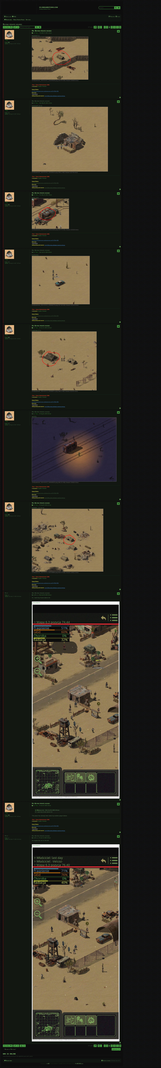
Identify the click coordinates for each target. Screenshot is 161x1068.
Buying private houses (12, 24)
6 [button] (104, 27)
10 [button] (114, 27)
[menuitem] (14, 16)
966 (9, 42)
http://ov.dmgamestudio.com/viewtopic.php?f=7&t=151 (45, 91)
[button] (95, 27)
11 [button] (117, 27)
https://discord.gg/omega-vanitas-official (55, 96)
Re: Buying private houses (41, 31)
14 (8, 595)
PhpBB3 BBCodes (79, 1064)
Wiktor (6, 593)
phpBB (48, 1064)
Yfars (6, 40)
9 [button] (111, 27)
